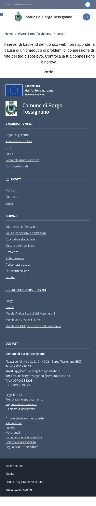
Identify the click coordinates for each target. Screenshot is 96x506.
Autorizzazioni (15, 258)
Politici (10, 153)
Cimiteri (10, 277)
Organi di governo (17, 134)
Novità (16, 179)
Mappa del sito (14, 465)
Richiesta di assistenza (20, 408)
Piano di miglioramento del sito (24, 481)
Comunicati (13, 196)
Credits (10, 473)
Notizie (10, 190)
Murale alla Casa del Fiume (23, 319)
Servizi (11, 216)
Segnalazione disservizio (21, 404)
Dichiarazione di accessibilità (24, 437)
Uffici (9, 147)
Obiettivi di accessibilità (21, 442)
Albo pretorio (14, 423)
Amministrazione (19, 124)
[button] (86, 17)
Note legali (13, 432)
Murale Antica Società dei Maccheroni (30, 313)
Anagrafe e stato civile (20, 239)
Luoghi (10, 300)
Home (9, 33)
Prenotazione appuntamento (24, 399)
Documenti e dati (17, 166)
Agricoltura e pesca (18, 264)
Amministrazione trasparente (25, 418)
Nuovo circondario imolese (19, 4)
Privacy (10, 427)
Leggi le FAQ (14, 394)
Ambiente (12, 251)
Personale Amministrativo (22, 160)
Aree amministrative (19, 141)
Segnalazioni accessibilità (22, 446)
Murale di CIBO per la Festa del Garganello (33, 326)
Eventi (10, 307)
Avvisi (9, 203)
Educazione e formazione (22, 226)
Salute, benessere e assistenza (26, 233)
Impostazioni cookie (19, 489)
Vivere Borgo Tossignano (34, 33)
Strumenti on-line (17, 270)
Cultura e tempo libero (20, 245)
